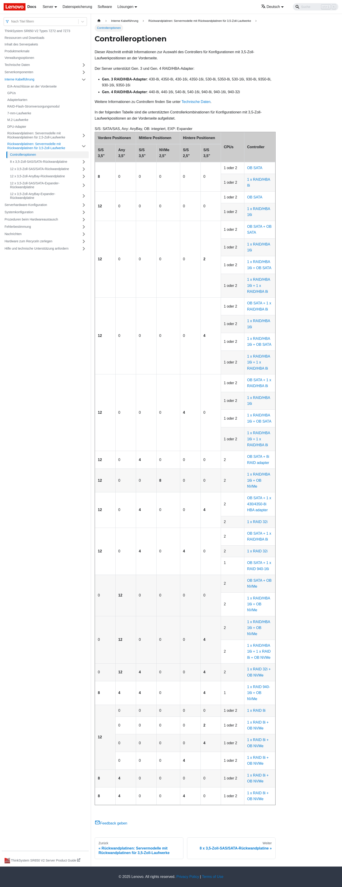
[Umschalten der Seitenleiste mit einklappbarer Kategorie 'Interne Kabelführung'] (84, 79)
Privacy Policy (187, 877)
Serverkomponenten (19, 72)
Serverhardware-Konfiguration (26, 205)
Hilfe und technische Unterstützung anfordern (36, 248)
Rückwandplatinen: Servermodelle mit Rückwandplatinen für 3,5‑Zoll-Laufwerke (36, 146)
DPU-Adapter (16, 126)
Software (105, 7)
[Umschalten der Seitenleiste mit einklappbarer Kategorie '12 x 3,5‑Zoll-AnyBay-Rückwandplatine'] (84, 176)
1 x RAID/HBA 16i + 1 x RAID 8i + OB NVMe (259, 651)
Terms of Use (212, 877)
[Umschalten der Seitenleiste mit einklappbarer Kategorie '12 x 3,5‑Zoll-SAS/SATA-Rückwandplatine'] (84, 169)
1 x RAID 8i (256, 710)
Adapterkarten (17, 100)
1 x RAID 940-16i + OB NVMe (258, 693)
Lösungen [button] (125, 7)
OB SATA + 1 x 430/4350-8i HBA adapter (259, 504)
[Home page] (99, 20)
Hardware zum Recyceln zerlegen (28, 241)
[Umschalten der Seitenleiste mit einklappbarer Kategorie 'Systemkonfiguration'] (84, 212)
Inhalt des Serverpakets (21, 44)
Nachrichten (13, 234)
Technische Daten (17, 65)
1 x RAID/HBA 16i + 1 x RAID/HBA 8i (258, 285)
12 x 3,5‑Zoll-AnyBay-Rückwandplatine (37, 176)
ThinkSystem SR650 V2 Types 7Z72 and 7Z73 (37, 31)
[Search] (315, 6)
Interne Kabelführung (19, 79)
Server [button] (48, 7)
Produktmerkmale (17, 51)
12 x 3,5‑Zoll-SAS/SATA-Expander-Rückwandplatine (34, 185)
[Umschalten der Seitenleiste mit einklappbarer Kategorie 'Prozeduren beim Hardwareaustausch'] (84, 219)
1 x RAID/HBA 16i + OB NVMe (258, 480)
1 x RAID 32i (257, 522)
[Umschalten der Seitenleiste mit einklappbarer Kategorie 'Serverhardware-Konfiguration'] (84, 205)
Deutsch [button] (270, 7)
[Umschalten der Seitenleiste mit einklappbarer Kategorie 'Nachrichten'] (84, 234)
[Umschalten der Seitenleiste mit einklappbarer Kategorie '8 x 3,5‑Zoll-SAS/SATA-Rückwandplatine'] (84, 161)
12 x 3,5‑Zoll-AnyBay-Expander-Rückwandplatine (32, 196)
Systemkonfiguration (19, 212)
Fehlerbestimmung (18, 226)
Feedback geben (111, 823)
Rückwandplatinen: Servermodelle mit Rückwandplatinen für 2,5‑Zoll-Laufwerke (36, 135)
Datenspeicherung (77, 7)
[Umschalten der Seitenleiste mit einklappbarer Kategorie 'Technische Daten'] (84, 65)
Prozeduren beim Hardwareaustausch (31, 219)
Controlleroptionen (23, 154)
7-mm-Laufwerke (19, 113)
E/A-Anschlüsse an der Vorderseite (32, 86)
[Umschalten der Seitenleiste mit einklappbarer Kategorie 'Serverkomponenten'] (84, 72)
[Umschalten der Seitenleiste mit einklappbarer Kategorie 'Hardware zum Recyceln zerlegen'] (84, 241)
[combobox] (11, 21)
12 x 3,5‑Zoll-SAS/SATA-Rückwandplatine (39, 169)
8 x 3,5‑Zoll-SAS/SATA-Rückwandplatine (38, 161)
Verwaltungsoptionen (19, 58)
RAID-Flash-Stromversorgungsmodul (33, 106)
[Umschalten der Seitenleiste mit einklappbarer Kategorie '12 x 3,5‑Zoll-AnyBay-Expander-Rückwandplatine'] (84, 196)
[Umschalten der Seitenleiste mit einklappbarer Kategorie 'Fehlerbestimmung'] (84, 227)
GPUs (11, 93)
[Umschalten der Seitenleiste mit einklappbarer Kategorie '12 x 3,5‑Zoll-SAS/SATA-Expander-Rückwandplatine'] (84, 185)
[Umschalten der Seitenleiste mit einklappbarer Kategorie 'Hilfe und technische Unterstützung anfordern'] (84, 248)
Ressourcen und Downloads (24, 38)
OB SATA (254, 168)
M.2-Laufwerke (17, 120)
